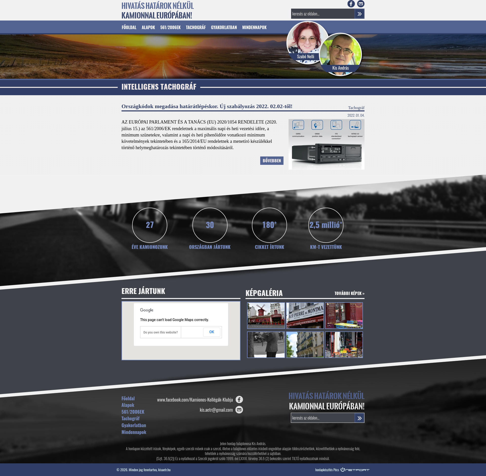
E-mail (360, 3)
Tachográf (196, 27)
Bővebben (272, 161)
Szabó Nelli (305, 56)
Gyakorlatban (224, 27)
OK (211, 332)
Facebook (351, 3)
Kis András (340, 68)
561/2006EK (170, 27)
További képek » (349, 294)
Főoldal (129, 27)
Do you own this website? (161, 332)
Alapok (148, 27)
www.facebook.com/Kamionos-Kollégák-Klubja (195, 399)
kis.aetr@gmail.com (216, 409)
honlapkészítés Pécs (327, 469)
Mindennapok (254, 27)
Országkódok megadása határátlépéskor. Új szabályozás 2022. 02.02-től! (207, 106)
